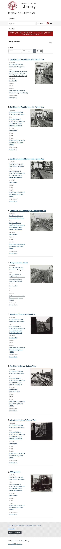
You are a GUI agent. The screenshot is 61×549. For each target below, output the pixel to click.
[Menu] (12, 18)
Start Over (12, 29)
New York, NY (13, 81)
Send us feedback (14, 533)
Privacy (27, 541)
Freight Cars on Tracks (19, 262)
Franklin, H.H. (13, 98)
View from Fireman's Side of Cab (22, 314)
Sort (14, 51)
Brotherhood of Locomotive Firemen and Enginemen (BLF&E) (17, 142)
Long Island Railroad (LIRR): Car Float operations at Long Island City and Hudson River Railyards (18, 74)
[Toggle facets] (50, 42)
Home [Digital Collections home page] (9, 525)
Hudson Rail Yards (14, 392)
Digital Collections (21, 13)
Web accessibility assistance (15, 544)
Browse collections (31, 525)
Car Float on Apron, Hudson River (23, 366)
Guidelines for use (20, 525)
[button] (30, 33)
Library (28, 5)
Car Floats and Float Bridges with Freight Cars (28, 211)
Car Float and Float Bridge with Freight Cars (27, 59)
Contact (39, 525)
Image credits (11, 528)
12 (26, 51)
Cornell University (12, 5)
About (13, 525)
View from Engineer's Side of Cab (23, 420)
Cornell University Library (18, 541)
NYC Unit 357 (15, 472)
